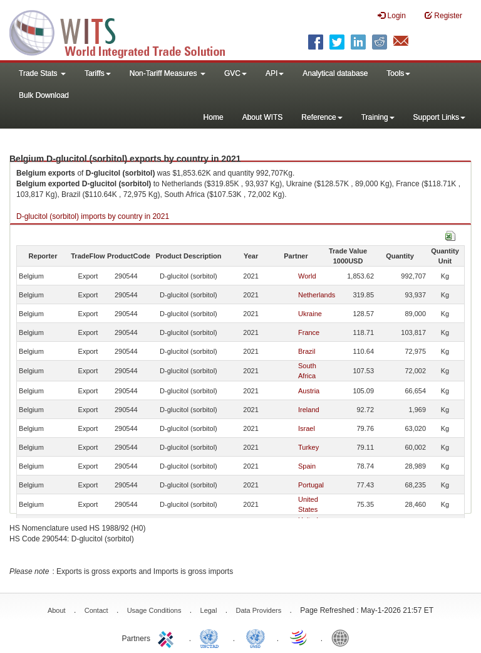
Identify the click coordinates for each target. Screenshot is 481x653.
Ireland (308, 409)
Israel (306, 428)
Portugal (311, 485)
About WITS (262, 117)
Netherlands (316, 295)
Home (214, 117)
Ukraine (310, 313)
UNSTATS (255, 637)
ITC (167, 637)
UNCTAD (211, 637)
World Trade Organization (299, 637)
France (308, 332)
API (275, 73)
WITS (125, 31)
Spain (307, 466)
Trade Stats (42, 73)
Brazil (307, 351)
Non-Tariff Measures (167, 73)
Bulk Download (44, 95)
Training (378, 117)
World (307, 276)
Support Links (439, 117)
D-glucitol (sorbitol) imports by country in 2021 (92, 216)
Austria (308, 391)
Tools (398, 73)
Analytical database (335, 73)
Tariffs (98, 73)
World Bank (343, 637)
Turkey (308, 447)
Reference (321, 117)
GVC (235, 73)
